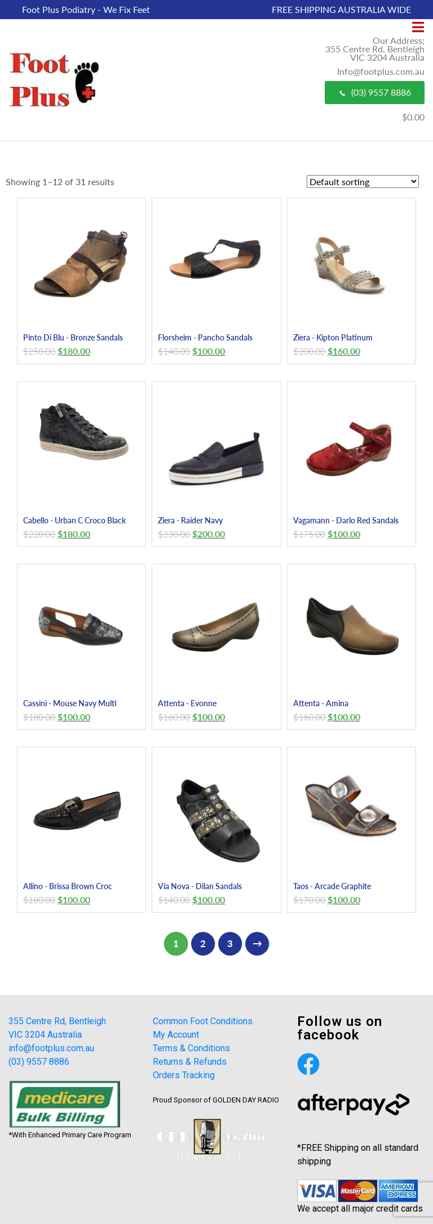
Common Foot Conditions (203, 1021)
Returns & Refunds (190, 1061)
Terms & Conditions (191, 1048)
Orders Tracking (184, 1075)
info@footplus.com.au (51, 1048)
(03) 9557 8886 (374, 92)
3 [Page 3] (230, 943)
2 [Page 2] (203, 943)
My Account (176, 1034)
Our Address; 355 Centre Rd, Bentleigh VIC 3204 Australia (375, 48)
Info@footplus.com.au (381, 71)
